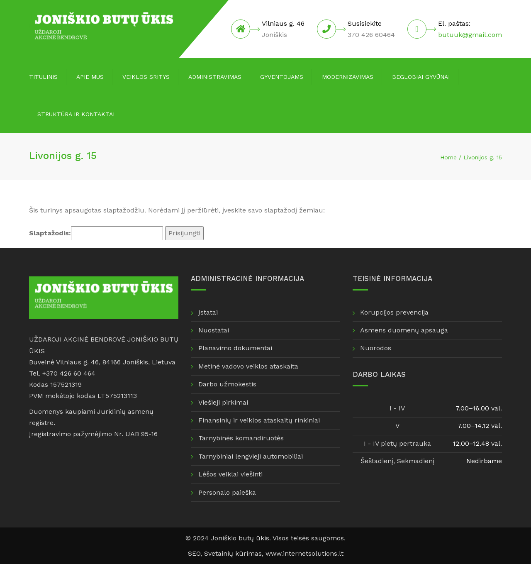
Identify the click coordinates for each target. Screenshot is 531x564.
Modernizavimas (347, 76)
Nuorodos (375, 348)
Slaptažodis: (96, 233)
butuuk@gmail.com (470, 35)
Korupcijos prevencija (394, 312)
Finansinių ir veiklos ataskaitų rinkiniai (259, 420)
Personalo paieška (227, 492)
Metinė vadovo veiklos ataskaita (248, 366)
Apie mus (90, 76)
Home (448, 157)
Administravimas (214, 76)
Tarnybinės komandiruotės (241, 438)
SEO (194, 553)
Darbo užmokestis (227, 384)
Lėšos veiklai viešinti (230, 474)
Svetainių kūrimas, (235, 553)
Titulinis (43, 76)
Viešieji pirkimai (223, 402)
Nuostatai (213, 330)
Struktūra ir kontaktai (75, 114)
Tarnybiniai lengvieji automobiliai (250, 456)
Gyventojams (281, 76)
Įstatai (208, 312)
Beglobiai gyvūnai (421, 76)
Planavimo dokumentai (235, 348)
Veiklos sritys (146, 76)
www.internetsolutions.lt (304, 553)
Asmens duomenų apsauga (404, 330)
